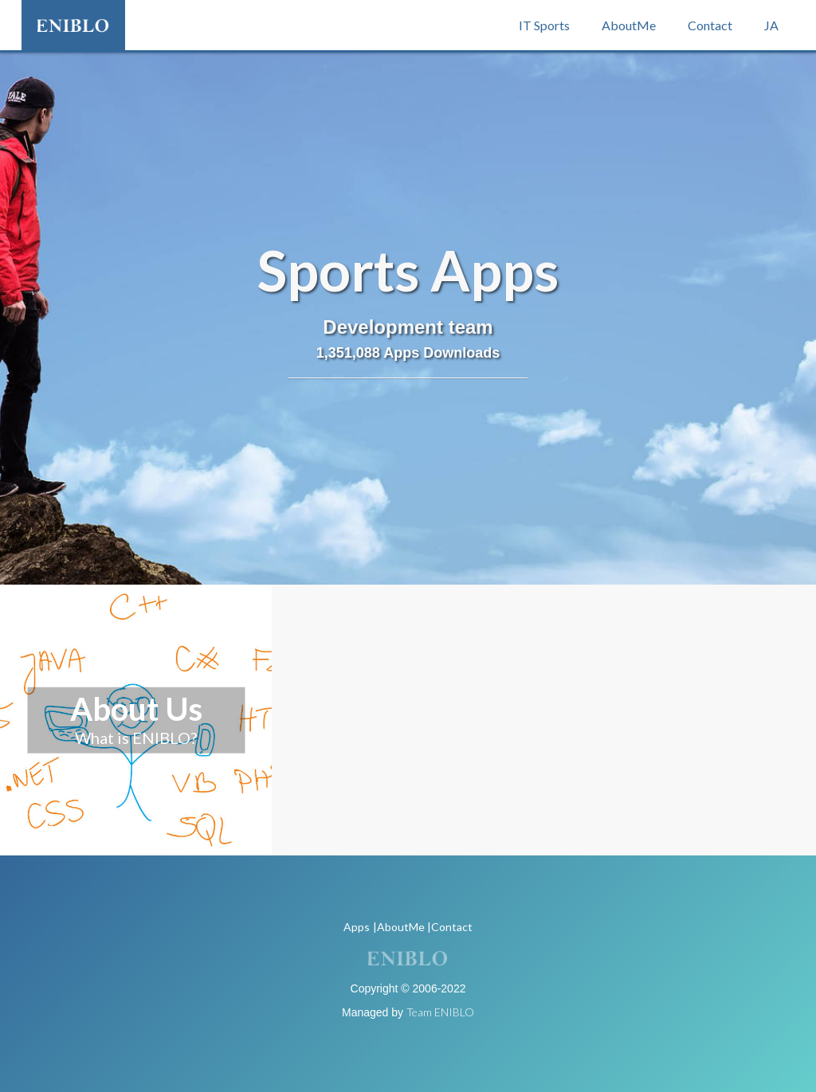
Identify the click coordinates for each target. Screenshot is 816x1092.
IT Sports (544, 25)
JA (771, 25)
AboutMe (629, 25)
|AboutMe (399, 926)
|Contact (450, 926)
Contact (710, 25)
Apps (356, 926)
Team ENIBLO (440, 1012)
